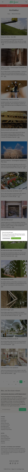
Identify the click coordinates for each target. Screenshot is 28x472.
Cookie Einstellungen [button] (6, 238)
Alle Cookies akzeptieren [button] (16, 238)
